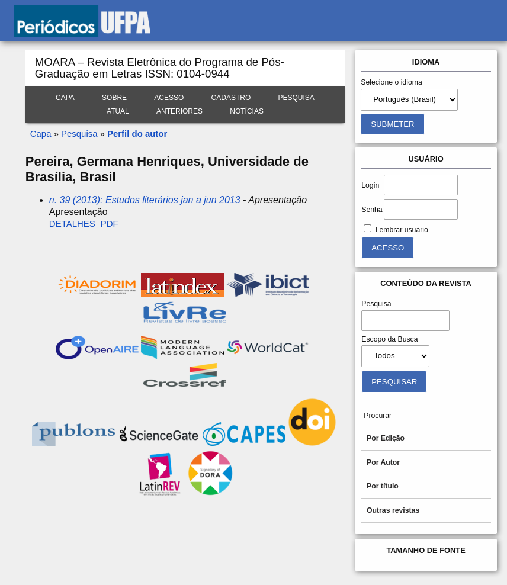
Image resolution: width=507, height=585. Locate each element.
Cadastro (231, 98)
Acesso (169, 98)
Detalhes (72, 223)
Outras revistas (393, 510)
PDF (109, 223)
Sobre (114, 98)
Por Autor (383, 462)
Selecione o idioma (391, 82)
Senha (371, 209)
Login (370, 185)
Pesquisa (296, 98)
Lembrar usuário (402, 230)
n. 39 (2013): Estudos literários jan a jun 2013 (144, 200)
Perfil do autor (137, 133)
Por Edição (386, 438)
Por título (383, 486)
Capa (65, 98)
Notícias (247, 111)
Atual (118, 111)
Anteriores (179, 111)
